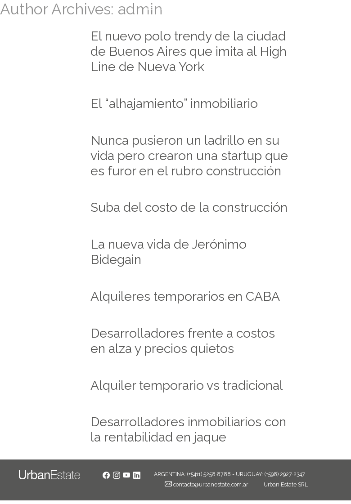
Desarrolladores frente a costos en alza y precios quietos (182, 341)
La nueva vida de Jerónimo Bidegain (168, 251)
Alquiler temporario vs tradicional (186, 385)
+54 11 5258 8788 (307, 7)
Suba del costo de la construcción (189, 207)
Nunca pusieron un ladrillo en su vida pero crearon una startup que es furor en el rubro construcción (189, 155)
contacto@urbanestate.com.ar (203, 7)
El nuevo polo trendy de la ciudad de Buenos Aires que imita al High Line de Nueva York (188, 51)
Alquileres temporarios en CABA (185, 296)
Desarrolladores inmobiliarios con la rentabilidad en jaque (188, 429)
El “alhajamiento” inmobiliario (174, 103)
